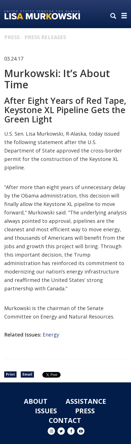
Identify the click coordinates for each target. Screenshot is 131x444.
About (35, 401)
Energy (51, 334)
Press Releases (45, 37)
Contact (65, 420)
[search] (114, 16)
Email (27, 374)
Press (12, 37)
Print (10, 374)
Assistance (86, 401)
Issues (46, 410)
